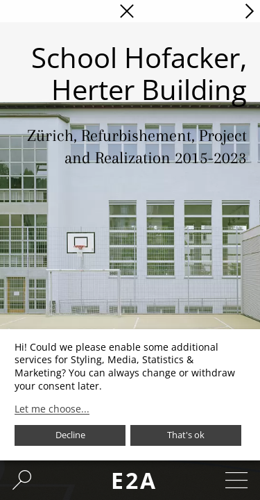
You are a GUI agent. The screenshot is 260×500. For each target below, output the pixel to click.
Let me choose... (52, 409)
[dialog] (130, 394)
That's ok (186, 434)
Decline (70, 434)
